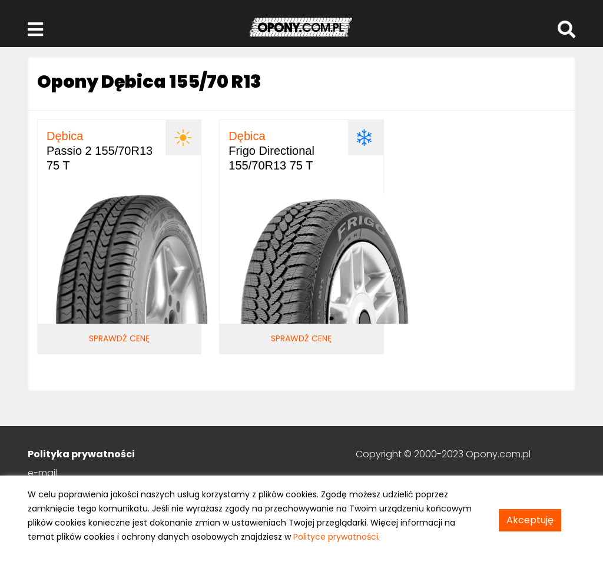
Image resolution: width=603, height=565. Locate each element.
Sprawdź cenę (119, 338)
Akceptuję (530, 520)
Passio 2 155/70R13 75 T (100, 150)
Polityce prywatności (335, 537)
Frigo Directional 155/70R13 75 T (271, 150)
